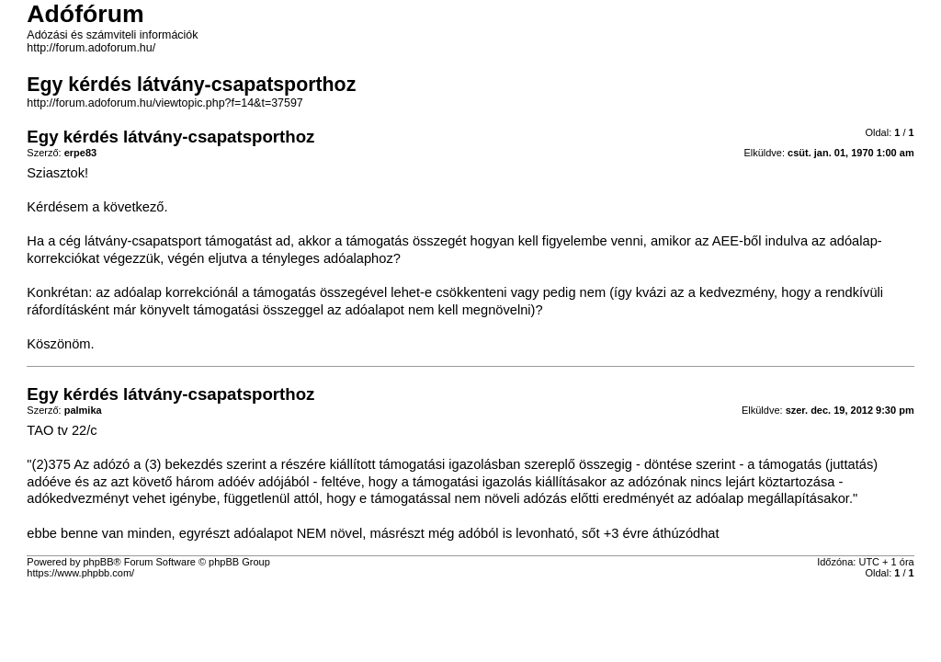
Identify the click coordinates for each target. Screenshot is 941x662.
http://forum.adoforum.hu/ (91, 47)
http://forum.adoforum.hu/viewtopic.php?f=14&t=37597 (164, 103)
